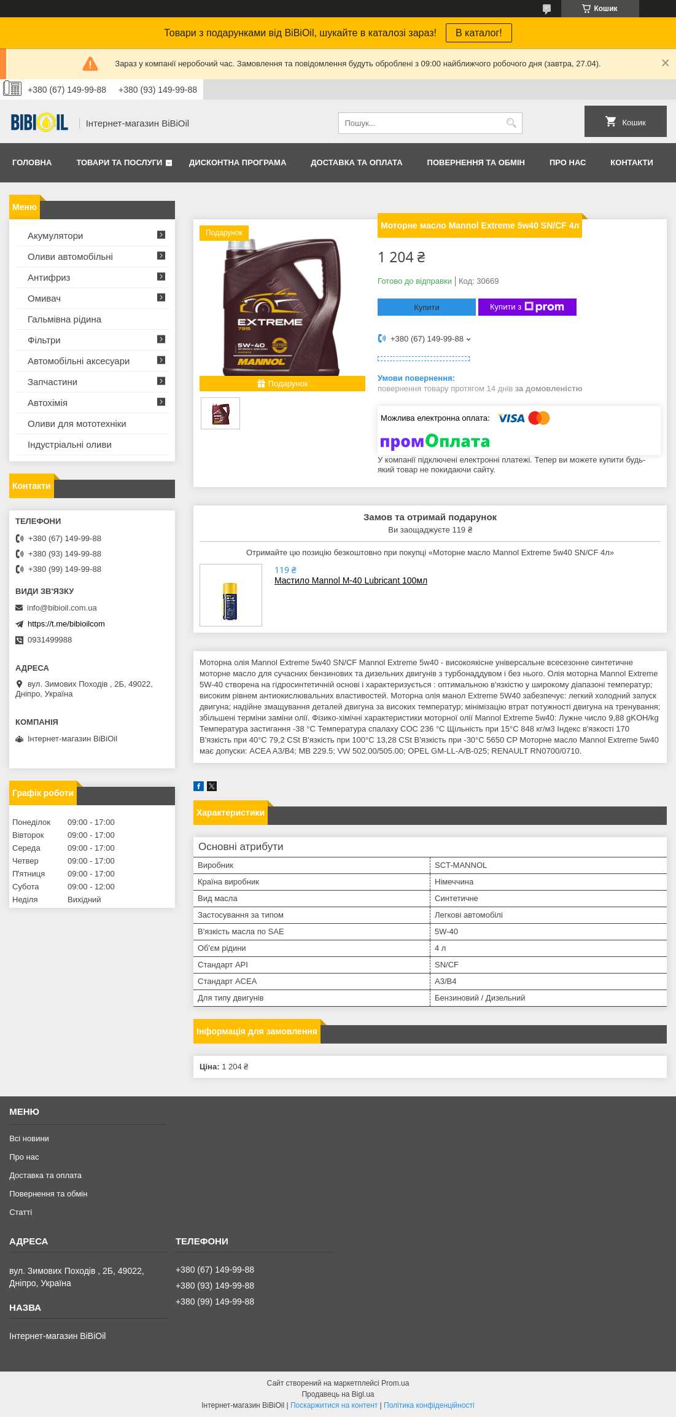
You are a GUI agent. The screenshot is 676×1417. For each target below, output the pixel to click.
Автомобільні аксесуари (79, 361)
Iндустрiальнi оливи (70, 444)
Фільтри (44, 340)
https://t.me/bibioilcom (66, 623)
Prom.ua (395, 1383)
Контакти (631, 162)
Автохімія (48, 402)
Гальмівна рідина (64, 319)
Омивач (44, 298)
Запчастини (52, 382)
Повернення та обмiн (476, 162)
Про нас (568, 162)
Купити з (527, 307)
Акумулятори (55, 235)
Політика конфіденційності (429, 1405)
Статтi (20, 1212)
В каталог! (479, 33)
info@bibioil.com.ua (62, 607)
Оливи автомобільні (70, 256)
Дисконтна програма (237, 162)
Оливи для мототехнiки (77, 423)
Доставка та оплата (356, 162)
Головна (32, 162)
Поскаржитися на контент (334, 1405)
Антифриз (49, 277)
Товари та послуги (119, 162)
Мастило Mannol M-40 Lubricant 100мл (350, 580)
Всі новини (29, 1138)
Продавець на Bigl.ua (337, 1394)
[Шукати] (512, 123)
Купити (427, 307)
